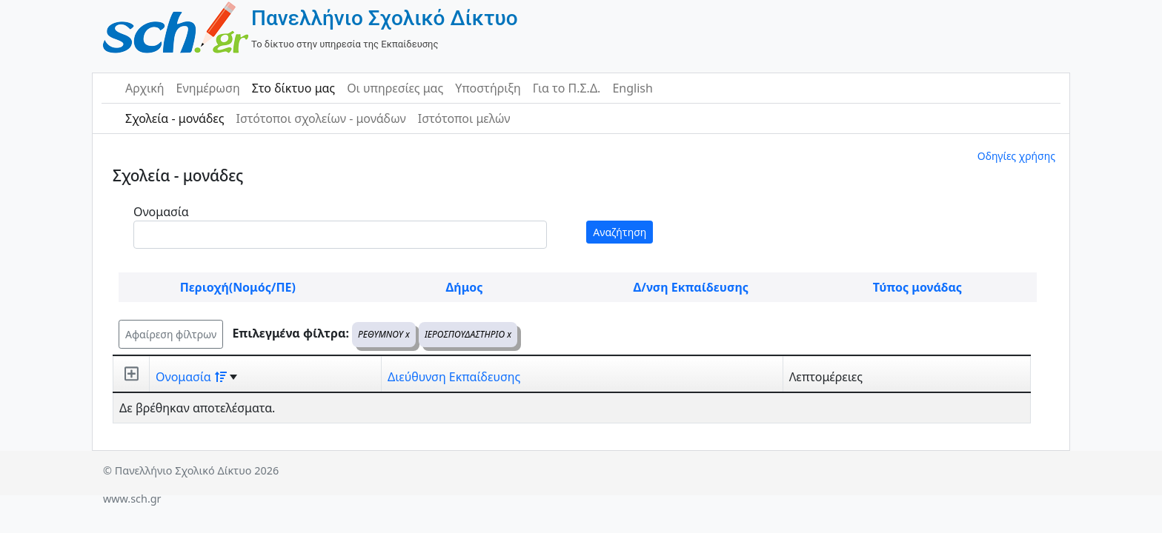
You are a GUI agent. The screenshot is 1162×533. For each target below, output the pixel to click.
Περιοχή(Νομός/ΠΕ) (238, 287)
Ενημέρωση (208, 88)
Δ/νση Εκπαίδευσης (691, 287)
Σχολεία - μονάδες (174, 118)
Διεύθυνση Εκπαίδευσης (454, 377)
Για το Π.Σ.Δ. (567, 88)
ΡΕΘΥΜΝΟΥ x (384, 334)
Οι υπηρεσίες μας (395, 88)
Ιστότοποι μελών (464, 118)
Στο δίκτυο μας (293, 88)
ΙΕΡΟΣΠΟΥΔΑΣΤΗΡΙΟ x (468, 334)
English (632, 88)
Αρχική (145, 88)
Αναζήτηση (619, 232)
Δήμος (464, 287)
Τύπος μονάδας (917, 287)
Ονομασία (161, 212)
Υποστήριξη (488, 88)
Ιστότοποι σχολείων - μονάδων (320, 118)
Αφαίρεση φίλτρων (170, 334)
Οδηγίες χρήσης (1016, 156)
